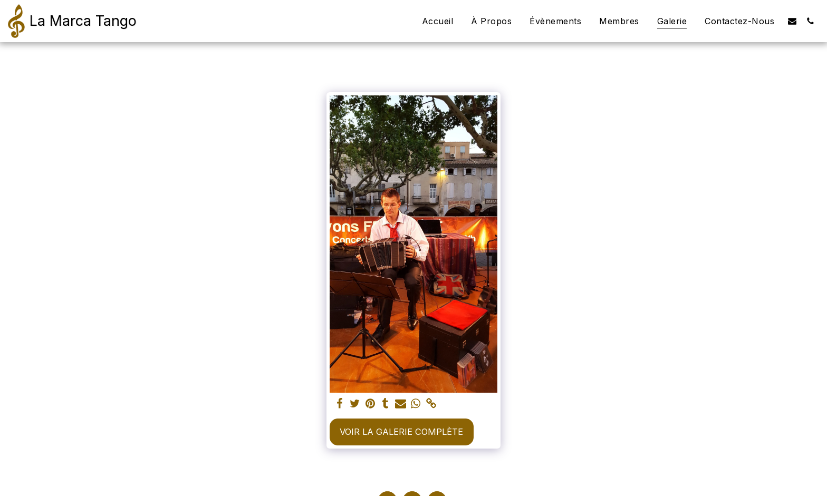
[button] (792, 20)
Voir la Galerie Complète (401, 431)
